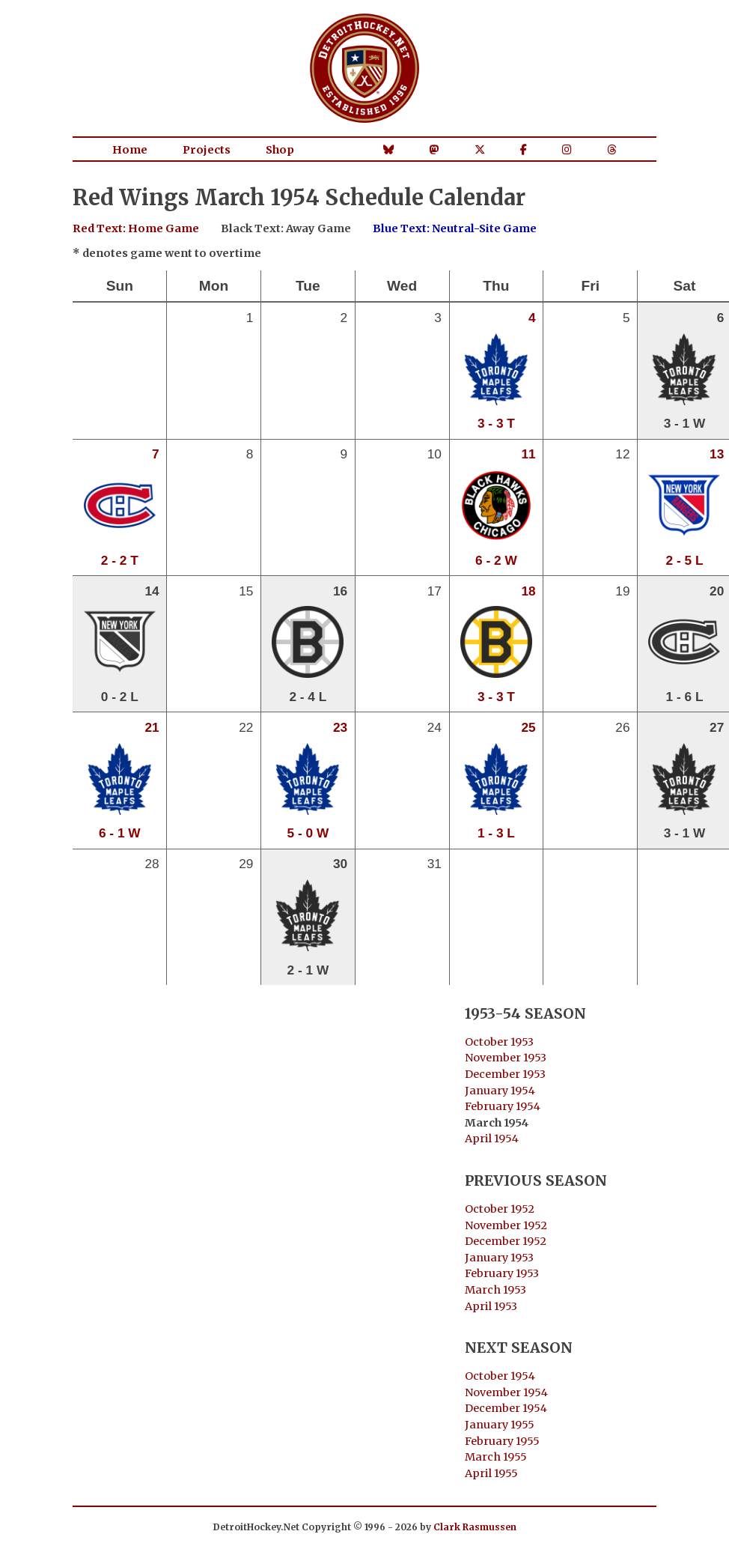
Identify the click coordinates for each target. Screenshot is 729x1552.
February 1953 (502, 1273)
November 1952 (506, 1225)
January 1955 (499, 1424)
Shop (280, 150)
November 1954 (506, 1392)
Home (129, 150)
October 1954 (500, 1376)
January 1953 (499, 1257)
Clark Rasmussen (474, 1527)
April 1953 (491, 1306)
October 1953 (499, 1042)
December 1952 (505, 1241)
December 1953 (505, 1074)
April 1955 (491, 1473)
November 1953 (505, 1057)
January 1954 (500, 1090)
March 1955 (496, 1457)
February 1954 (502, 1106)
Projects (207, 150)
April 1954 (492, 1138)
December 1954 (506, 1408)
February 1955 (502, 1441)
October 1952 (499, 1209)
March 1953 (495, 1290)
